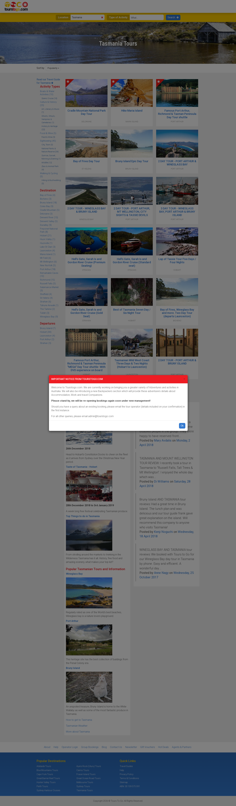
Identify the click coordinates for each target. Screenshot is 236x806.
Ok (182, 425)
